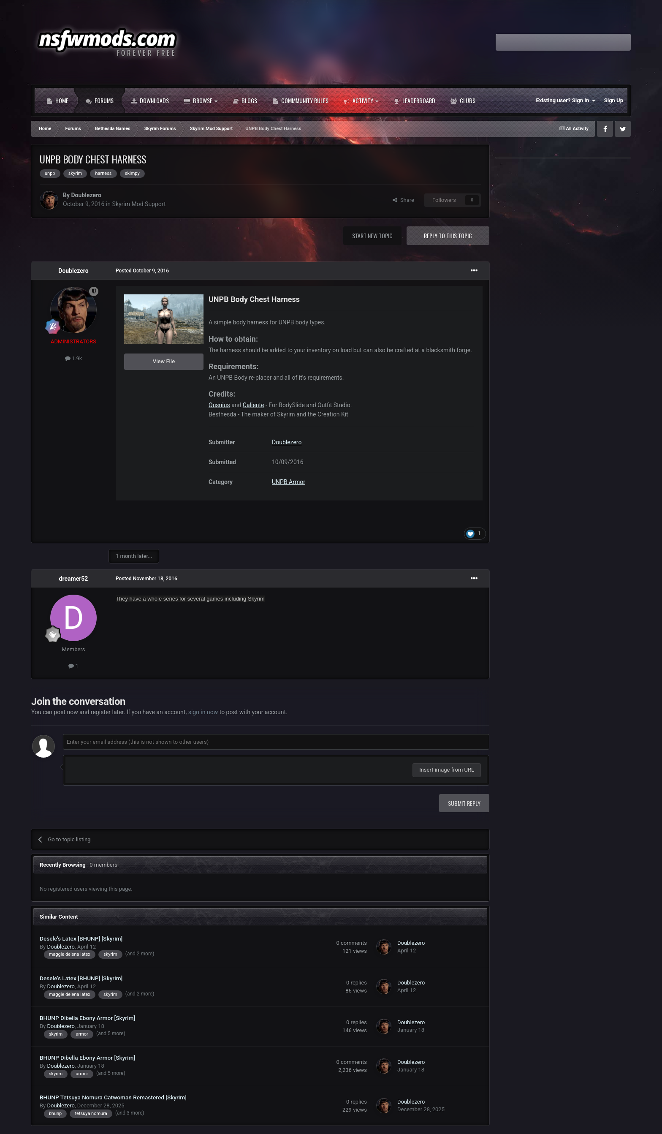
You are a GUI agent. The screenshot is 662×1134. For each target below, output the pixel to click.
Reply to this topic (448, 235)
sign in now (203, 712)
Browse (200, 100)
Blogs (245, 100)
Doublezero (86, 195)
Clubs (463, 100)
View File (164, 361)
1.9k (73, 358)
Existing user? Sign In (566, 100)
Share (403, 200)
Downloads (149, 100)
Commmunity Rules (300, 100)
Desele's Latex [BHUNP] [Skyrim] (81, 938)
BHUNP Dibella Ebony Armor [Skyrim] (87, 1017)
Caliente (253, 405)
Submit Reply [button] (464, 803)
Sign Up (613, 100)
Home (57, 100)
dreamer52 (73, 578)
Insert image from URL (446, 770)
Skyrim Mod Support (139, 204)
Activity (361, 100)
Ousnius (219, 405)
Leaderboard (414, 100)
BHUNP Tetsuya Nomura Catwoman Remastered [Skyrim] (113, 1097)
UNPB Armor (288, 482)
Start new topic (372, 235)
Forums (99, 100)
